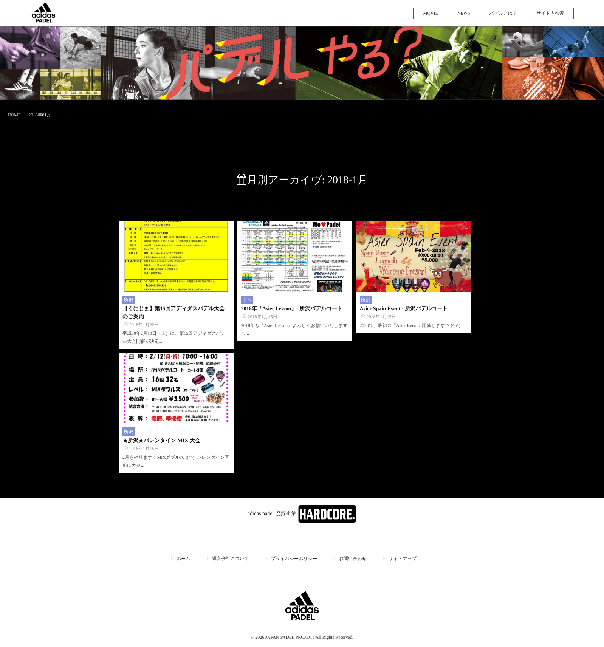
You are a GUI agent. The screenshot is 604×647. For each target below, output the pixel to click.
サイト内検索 (550, 13)
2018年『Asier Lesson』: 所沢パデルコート (291, 309)
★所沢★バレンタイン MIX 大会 (161, 441)
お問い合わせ (353, 558)
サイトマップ (403, 558)
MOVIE (430, 13)
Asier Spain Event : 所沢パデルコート (404, 309)
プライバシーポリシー (294, 558)
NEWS (463, 13)
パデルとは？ (503, 13)
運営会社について (230, 558)
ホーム (183, 558)
